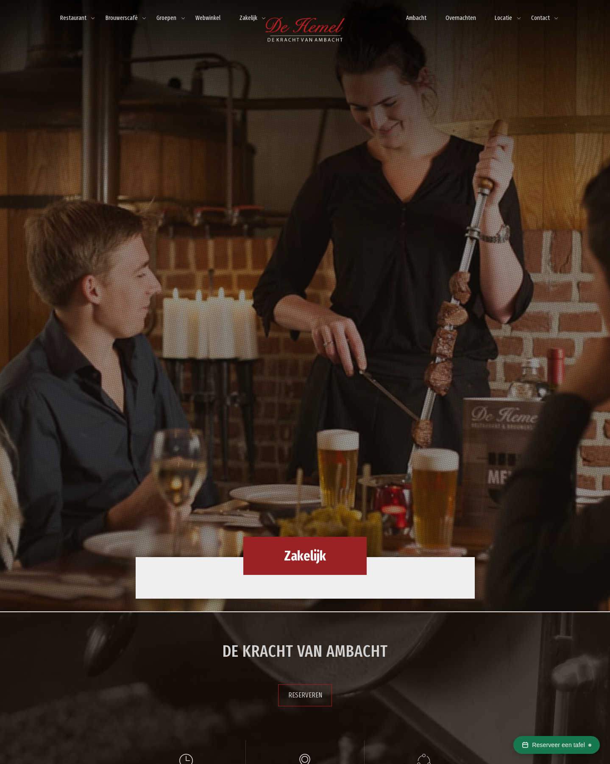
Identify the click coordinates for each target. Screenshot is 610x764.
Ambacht (416, 18)
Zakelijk (248, 18)
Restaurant (73, 18)
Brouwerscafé (122, 18)
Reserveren (305, 695)
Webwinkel (207, 18)
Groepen (166, 18)
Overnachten (461, 18)
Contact (540, 18)
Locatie (503, 18)
